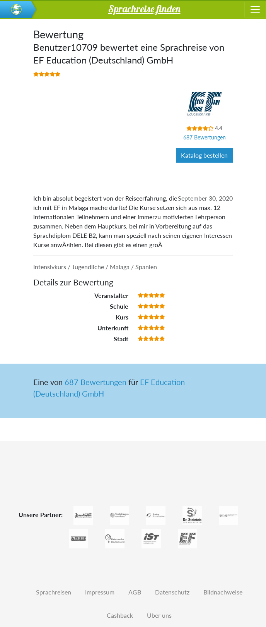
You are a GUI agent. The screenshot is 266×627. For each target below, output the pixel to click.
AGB (134, 592)
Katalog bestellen (204, 155)
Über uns (159, 615)
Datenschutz (172, 592)
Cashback (120, 615)
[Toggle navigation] (255, 9)
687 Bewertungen (204, 137)
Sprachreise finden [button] (144, 8)
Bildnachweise (222, 592)
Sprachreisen (53, 592)
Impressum (99, 592)
